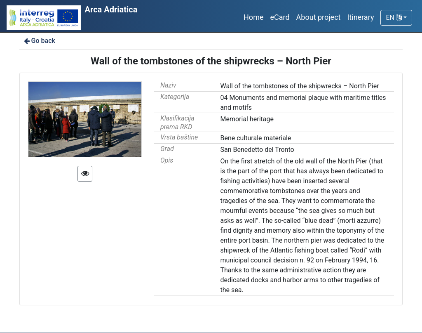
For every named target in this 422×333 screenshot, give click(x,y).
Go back (39, 41)
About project (318, 17)
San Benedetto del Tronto (257, 150)
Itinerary (360, 17)
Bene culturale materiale (255, 138)
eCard (279, 17)
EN (393, 17)
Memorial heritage (247, 119)
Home (253, 17)
